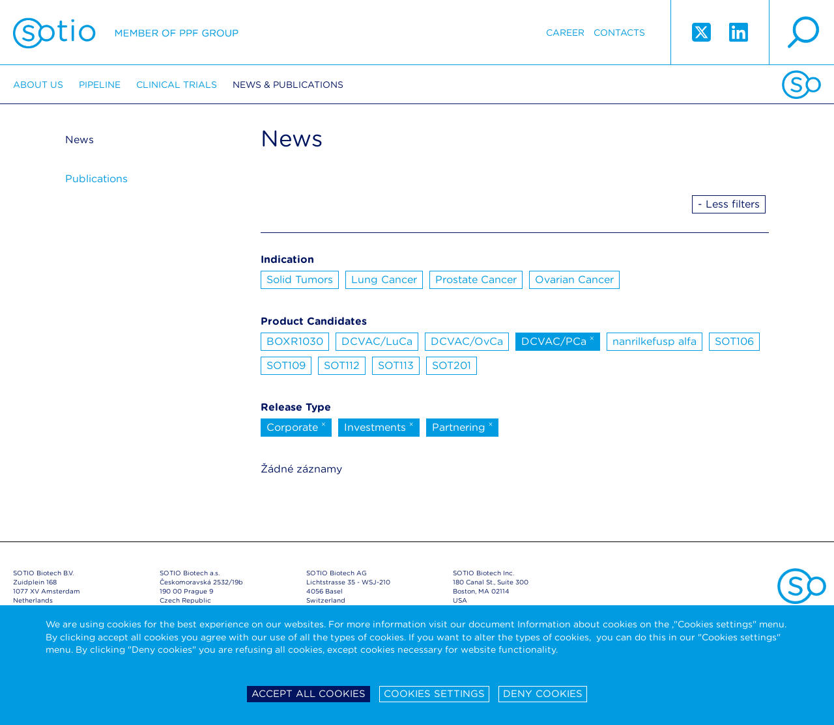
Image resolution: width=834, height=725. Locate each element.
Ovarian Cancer (574, 279)
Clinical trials (176, 84)
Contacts (619, 32)
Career (565, 32)
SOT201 (451, 365)
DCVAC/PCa (557, 340)
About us (38, 84)
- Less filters (729, 204)
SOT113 (396, 365)
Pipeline (100, 84)
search (801, 32)
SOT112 (342, 365)
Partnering (462, 426)
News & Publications (288, 84)
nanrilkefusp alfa (654, 341)
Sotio (126, 32)
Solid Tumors (299, 279)
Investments (379, 426)
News (79, 139)
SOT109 (286, 365)
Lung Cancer (384, 279)
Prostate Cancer (476, 279)
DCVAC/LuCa (376, 341)
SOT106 (734, 341)
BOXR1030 (294, 341)
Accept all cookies (309, 694)
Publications (96, 178)
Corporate (296, 426)
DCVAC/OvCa (467, 341)
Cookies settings (434, 694)
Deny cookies (542, 694)
